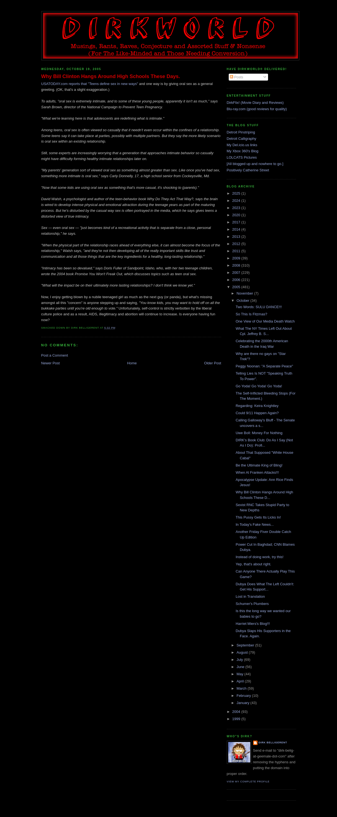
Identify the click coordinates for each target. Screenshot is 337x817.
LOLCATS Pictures (242, 157)
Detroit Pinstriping (241, 132)
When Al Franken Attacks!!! (257, 472)
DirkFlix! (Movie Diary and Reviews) (255, 102)
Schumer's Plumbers (252, 604)
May (240, 674)
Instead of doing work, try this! (260, 557)
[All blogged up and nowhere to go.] (255, 164)
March (242, 688)
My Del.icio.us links (242, 145)
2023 (236, 208)
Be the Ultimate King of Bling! (259, 465)
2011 (236, 251)
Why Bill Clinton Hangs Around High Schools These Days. (110, 76)
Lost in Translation (250, 596)
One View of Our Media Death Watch (265, 321)
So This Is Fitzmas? (251, 314)
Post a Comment (54, 355)
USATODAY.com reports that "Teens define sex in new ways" (89, 84)
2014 (236, 229)
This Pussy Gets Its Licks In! (258, 517)
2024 (236, 201)
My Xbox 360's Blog (243, 151)
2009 (236, 258)
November (245, 293)
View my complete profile (248, 781)
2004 (236, 712)
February (244, 696)
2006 (236, 280)
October (243, 300)
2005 (236, 287)
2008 (236, 265)
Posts (236, 77)
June (240, 667)
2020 (236, 215)
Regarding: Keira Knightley (257, 406)
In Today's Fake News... (255, 524)
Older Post (212, 363)
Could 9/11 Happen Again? (257, 413)
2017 (236, 222)
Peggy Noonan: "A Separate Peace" (264, 366)
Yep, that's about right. (253, 564)
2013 (236, 236)
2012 (236, 244)
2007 (236, 272)
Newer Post (50, 363)
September (245, 645)
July (240, 660)
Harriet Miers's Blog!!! (253, 624)
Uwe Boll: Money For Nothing (259, 433)
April (240, 681)
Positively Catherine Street (248, 170)
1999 (236, 719)
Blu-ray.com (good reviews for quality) (257, 109)
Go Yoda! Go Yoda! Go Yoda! (259, 386)
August (242, 652)
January (243, 703)
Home (132, 363)
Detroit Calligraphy (241, 138)
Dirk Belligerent (273, 742)
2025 (236, 193)
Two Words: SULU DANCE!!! (259, 307)
